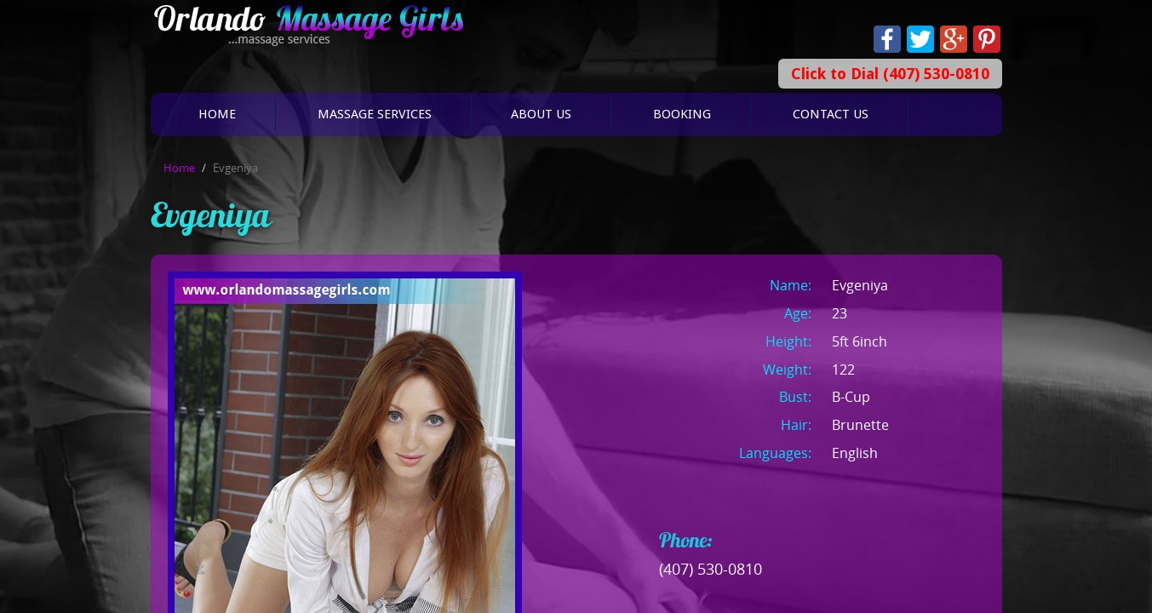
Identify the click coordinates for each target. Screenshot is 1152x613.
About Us (541, 114)
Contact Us (830, 114)
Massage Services (375, 114)
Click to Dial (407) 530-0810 (890, 74)
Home (217, 114)
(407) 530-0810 (710, 569)
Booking (682, 114)
